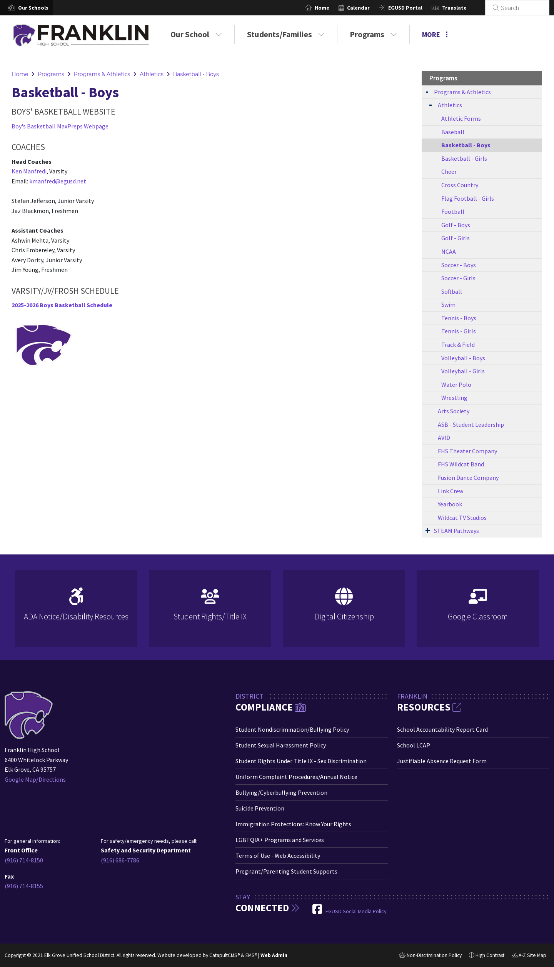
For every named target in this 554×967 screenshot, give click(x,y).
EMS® (251, 955)
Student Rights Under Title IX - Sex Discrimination (301, 761)
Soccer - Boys (458, 265)
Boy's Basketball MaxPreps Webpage (60, 126)
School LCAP (413, 745)
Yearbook (450, 504)
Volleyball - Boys (463, 358)
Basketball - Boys (196, 74)
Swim (448, 304)
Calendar (367, 7)
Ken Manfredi (29, 171)
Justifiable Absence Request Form (442, 761)
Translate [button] (463, 7)
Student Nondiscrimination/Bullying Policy (292, 729)
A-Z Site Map (529, 956)
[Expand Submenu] (427, 91)
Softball (451, 291)
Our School (196, 34)
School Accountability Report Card (442, 729)
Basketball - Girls (464, 158)
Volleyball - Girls (463, 371)
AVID (444, 437)
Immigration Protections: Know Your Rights (293, 824)
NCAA (448, 251)
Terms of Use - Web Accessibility (277, 855)
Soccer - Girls (458, 278)
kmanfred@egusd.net (57, 181)
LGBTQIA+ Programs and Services (279, 840)
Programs (373, 34)
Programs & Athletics (102, 74)
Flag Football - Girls (467, 198)
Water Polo (456, 384)
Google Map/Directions (35, 779)
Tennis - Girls (458, 331)
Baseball (452, 132)
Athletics (152, 74)
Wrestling (454, 397)
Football (452, 211)
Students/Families (286, 34)
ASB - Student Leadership (471, 424)
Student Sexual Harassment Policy (280, 745)
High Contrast (490, 955)
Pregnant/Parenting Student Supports (286, 871)
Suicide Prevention (259, 808)
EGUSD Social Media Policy (356, 911)
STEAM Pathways (456, 530)
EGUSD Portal (414, 7)
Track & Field (458, 344)
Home (331, 7)
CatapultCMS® (224, 955)
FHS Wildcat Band (461, 464)
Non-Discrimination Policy (430, 956)
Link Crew (450, 491)
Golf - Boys (455, 225)
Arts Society (453, 411)
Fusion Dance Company (468, 477)
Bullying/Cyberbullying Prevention (281, 792)
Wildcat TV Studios (462, 517)
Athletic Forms (461, 118)
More (435, 34)
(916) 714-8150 (24, 860)
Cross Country (459, 185)
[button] (33, 7)
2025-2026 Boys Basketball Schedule (62, 305)
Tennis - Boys (458, 318)
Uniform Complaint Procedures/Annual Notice (296, 777)
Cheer (449, 171)
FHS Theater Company (467, 451)
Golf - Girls (455, 238)
